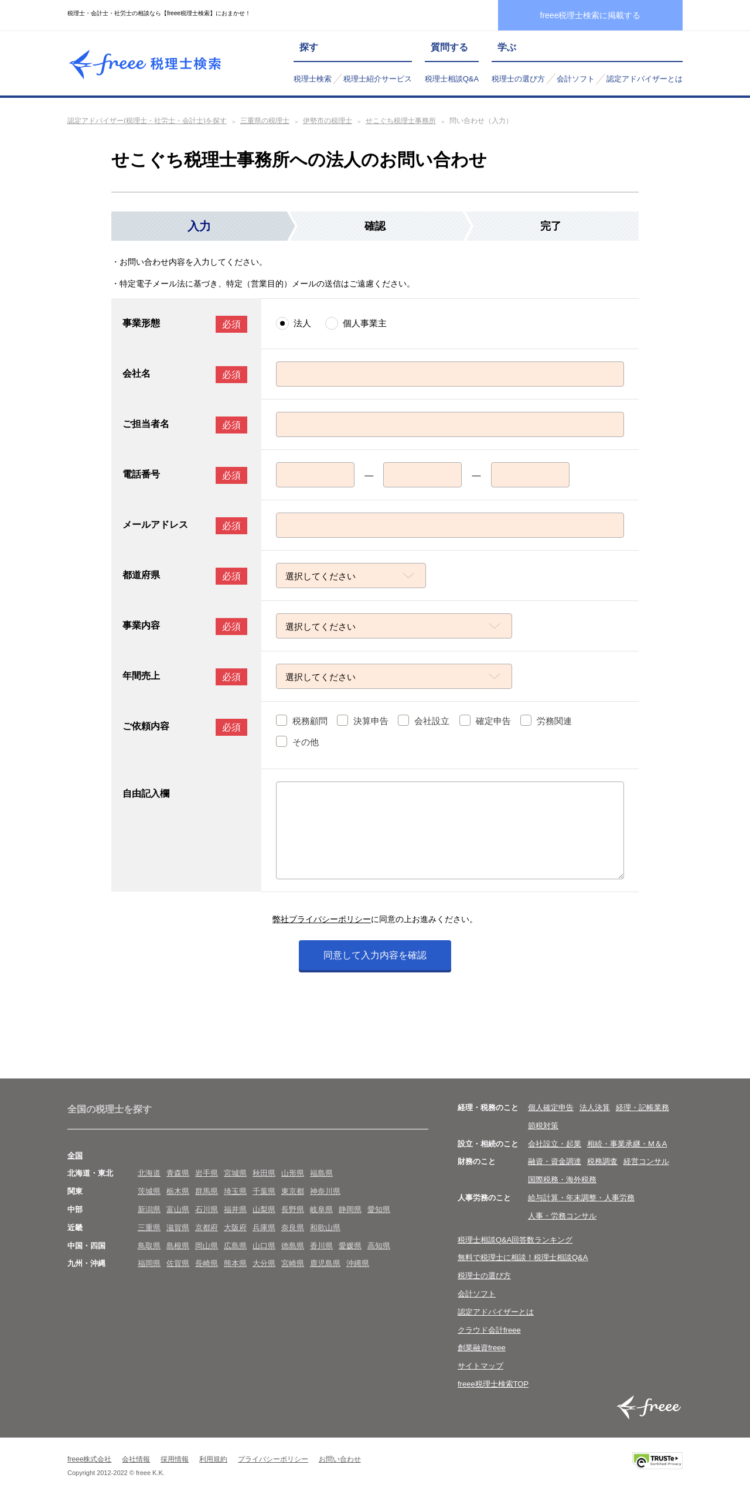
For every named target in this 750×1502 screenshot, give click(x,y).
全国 (75, 1155)
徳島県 (292, 1245)
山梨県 (264, 1209)
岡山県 (206, 1245)
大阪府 (235, 1227)
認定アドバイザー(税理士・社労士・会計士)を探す (147, 121)
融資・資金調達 (554, 1161)
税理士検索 (313, 78)
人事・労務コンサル (562, 1215)
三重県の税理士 (264, 121)
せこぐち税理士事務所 (401, 121)
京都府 (206, 1227)
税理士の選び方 (518, 78)
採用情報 (175, 1459)
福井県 (235, 1209)
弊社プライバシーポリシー (321, 919)
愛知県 (378, 1209)
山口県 (264, 1245)
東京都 (292, 1191)
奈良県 (292, 1227)
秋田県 (264, 1173)
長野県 (292, 1209)
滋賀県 (177, 1227)
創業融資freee (482, 1347)
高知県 (378, 1245)
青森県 (177, 1173)
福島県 (321, 1173)
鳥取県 (149, 1245)
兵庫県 (264, 1227)
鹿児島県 (325, 1263)
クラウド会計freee (489, 1330)
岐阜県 (321, 1209)
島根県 (177, 1245)
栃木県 (177, 1191)
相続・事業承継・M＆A (627, 1143)
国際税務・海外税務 (562, 1179)
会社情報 (136, 1459)
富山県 (177, 1209)
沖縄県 (357, 1263)
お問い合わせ (340, 1459)
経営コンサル (646, 1161)
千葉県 (264, 1191)
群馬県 (206, 1191)
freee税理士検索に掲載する (590, 15)
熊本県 (235, 1263)
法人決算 (594, 1107)
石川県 (206, 1209)
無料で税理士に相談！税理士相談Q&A (523, 1257)
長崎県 (206, 1263)
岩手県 (206, 1173)
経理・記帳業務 (642, 1107)
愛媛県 (350, 1245)
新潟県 (149, 1209)
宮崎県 (292, 1263)
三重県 (149, 1227)
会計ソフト (576, 78)
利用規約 (213, 1459)
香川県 (321, 1245)
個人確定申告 (551, 1107)
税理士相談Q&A (452, 78)
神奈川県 (325, 1191)
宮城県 (235, 1173)
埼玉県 (235, 1191)
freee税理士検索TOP (493, 1384)
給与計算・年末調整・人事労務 (581, 1197)
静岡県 (350, 1209)
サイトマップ (480, 1365)
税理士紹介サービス (377, 78)
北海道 (149, 1173)
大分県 (264, 1263)
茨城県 (149, 1191)
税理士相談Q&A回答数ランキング (515, 1239)
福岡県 (149, 1263)
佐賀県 (177, 1263)
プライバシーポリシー (273, 1459)
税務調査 (602, 1161)
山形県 (292, 1173)
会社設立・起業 (554, 1143)
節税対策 (543, 1125)
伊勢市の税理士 (327, 121)
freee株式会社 (89, 1459)
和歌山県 (325, 1227)
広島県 (235, 1245)
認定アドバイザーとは (644, 78)
